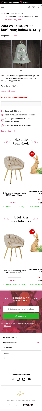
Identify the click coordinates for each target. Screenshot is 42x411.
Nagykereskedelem (10, 343)
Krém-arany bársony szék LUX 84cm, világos (14, 194)
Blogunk (6, 353)
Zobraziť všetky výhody (9, 131)
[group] (14, 179)
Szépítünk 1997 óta (11, 111)
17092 (14, 36)
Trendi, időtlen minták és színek (16, 125)
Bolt (4, 358)
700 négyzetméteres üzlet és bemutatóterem (15, 120)
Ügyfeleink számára (10, 337)
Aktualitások (7, 348)
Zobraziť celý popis (8, 91)
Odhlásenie (7, 326)
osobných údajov (28, 324)
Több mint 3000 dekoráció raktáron (18, 115)
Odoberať (21, 316)
